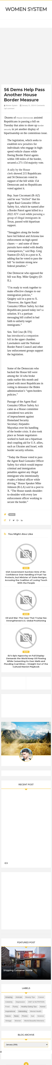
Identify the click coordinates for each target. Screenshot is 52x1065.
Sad (32, 1016)
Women (18, 1021)
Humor (42, 1007)
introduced (18, 335)
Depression (20, 1002)
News (12, 514)
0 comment (9, 109)
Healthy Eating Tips (29, 1007)
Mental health (35, 1011)
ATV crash (19, 214)
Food (7, 1007)
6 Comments (40, 105)
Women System (26, 9)
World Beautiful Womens (34, 1021)
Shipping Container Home (17, 970)
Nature (8, 1016)
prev (5, 863)
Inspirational (10, 1011)
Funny (15, 1007)
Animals (19, 997)
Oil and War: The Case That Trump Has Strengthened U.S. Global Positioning (26, 619)
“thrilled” (26, 199)
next (7, 863)
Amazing (8, 997)
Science (40, 1016)
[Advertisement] (26, 57)
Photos (24, 1016)
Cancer (41, 997)
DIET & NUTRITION (36, 1002)
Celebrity (8, 1002)
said (27, 250)
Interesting (22, 1011)
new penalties (25, 143)
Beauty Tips (30, 997)
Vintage (8, 1021)
